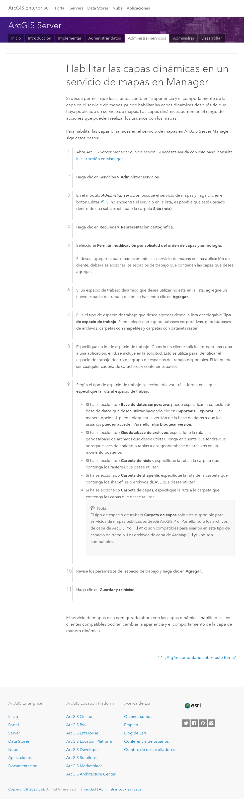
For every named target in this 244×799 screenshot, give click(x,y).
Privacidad (87, 789)
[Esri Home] (192, 705)
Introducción (39, 38)
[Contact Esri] (211, 723)
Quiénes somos (138, 716)
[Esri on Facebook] (194, 723)
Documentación (22, 765)
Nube (118, 8)
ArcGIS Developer (82, 749)
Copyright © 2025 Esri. (26, 789)
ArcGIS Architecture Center (91, 774)
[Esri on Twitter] (186, 723)
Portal (60, 8)
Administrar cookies (115, 789)
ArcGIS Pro (76, 724)
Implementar (70, 38)
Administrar (183, 38)
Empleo (131, 724)
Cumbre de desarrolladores (149, 749)
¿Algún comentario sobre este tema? (200, 657)
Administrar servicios (147, 38)
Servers (76, 8)
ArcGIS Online (79, 716)
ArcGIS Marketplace (84, 765)
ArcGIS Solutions (81, 757)
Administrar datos (104, 38)
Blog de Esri (135, 733)
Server (14, 733)
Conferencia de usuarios (146, 741)
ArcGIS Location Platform (89, 741)
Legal (138, 789)
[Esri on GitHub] (203, 723)
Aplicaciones (138, 8)
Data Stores (98, 8)
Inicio (16, 38)
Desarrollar (211, 38)
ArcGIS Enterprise (28, 8)
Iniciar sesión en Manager (99, 158)
